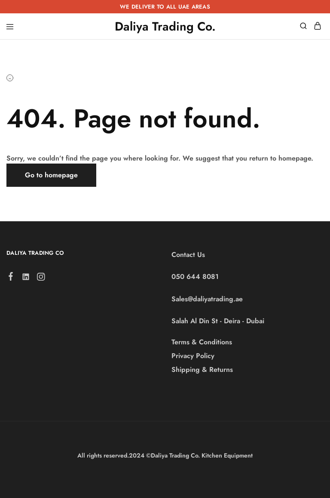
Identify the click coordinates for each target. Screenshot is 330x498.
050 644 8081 (195, 276)
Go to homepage (51, 175)
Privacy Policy (192, 356)
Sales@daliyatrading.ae (207, 299)
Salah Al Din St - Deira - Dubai (217, 321)
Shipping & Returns (202, 369)
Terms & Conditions (201, 342)
